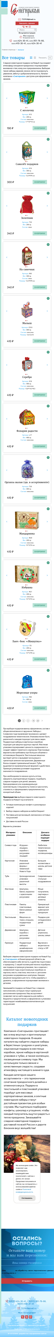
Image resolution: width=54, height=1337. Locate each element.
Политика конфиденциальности (27, 1329)
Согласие (10, 1271)
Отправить (27, 1281)
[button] (26, 107)
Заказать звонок (27, 23)
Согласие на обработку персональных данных (27, 1325)
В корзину (40, 128)
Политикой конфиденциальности (31, 1273)
